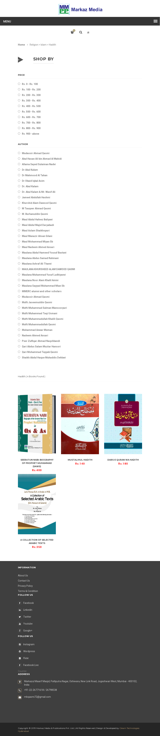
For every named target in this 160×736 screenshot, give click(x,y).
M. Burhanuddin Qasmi (35, 214)
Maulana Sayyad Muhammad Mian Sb (43, 285)
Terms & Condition (28, 591)
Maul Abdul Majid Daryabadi (38, 225)
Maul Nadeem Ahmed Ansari (38, 247)
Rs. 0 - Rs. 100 (30, 84)
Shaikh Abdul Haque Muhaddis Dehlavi (44, 357)
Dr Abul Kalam (30, 169)
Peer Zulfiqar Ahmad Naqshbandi (41, 341)
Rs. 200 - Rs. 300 (31, 95)
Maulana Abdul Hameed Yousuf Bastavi (44, 252)
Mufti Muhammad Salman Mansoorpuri (44, 307)
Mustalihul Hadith (80, 460)
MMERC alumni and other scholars (42, 291)
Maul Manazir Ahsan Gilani (37, 236)
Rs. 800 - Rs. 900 (31, 128)
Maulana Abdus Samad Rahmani (40, 258)
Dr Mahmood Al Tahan (34, 175)
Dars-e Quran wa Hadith (123, 460)
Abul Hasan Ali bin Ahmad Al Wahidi (42, 158)
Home (21, 44)
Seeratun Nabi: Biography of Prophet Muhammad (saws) (37, 463)
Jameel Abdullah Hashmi (36, 197)
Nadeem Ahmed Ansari (35, 335)
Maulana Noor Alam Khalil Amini (40, 280)
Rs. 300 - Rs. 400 (31, 100)
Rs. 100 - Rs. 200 (31, 89)
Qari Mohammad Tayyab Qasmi (40, 352)
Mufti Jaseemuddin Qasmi (37, 302)
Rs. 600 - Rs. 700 (31, 117)
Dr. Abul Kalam (30, 186)
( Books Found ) (31, 376)
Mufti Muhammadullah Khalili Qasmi (42, 319)
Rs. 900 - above (30, 133)
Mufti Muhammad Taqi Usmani (39, 313)
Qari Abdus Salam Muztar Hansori (41, 346)
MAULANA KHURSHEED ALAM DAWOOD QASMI (48, 269)
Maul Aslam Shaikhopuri (36, 230)
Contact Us (24, 580)
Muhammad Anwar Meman (37, 330)
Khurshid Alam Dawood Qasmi (39, 203)
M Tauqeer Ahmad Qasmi (36, 208)
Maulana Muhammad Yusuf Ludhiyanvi (44, 274)
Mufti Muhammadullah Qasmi (39, 324)
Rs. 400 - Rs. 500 (31, 106)
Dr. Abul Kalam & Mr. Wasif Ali (38, 192)
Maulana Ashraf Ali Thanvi (37, 263)
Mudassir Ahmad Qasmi (35, 153)
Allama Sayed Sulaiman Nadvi (39, 164)
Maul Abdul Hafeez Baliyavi (37, 219)
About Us (23, 575)
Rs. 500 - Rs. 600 (31, 111)
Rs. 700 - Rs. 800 (31, 122)
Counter (22, 671)
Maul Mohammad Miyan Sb (37, 241)
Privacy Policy (25, 585)
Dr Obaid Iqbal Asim (33, 180)
